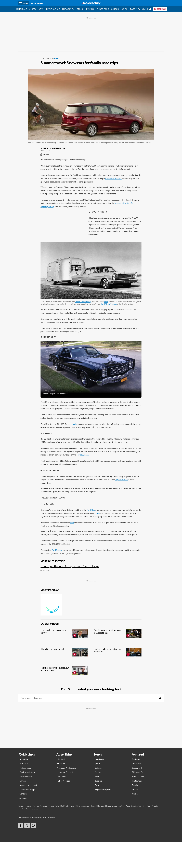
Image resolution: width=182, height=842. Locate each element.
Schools (115, 9)
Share (45, 154)
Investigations (53, 9)
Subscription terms (40, 806)
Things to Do (103, 9)
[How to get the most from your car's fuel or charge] (91, 567)
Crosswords (137, 767)
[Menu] (23, 3)
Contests (23, 793)
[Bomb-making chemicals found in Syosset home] (117, 636)
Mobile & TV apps (27, 789)
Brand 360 (61, 763)
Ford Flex (91, 510)
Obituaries (136, 763)
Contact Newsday (97, 806)
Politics (98, 772)
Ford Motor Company (83, 302)
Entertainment (138, 776)
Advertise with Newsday (135, 806)
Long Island (21, 9)
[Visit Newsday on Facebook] (20, 825)
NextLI (135, 793)
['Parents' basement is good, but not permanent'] (64, 674)
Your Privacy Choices (29, 809)
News (41, 9)
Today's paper (25, 767)
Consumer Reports (113, 178)
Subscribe (23, 763)
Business (90, 9)
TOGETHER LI (160, 9)
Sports (32, 9)
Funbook (136, 759)
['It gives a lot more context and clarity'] (64, 636)
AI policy (155, 806)
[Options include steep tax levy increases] (117, 655)
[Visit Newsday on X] (27, 825)
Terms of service (24, 806)
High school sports (103, 789)
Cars (56, 58)
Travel (135, 789)
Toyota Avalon (121, 479)
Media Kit (61, 759)
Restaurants (68, 9)
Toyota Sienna (82, 454)
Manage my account (28, 785)
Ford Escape (57, 550)
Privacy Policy (54, 806)
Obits (124, 9)
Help (148, 806)
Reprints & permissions (115, 806)
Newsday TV (134, 9)
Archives (23, 798)
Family (135, 785)
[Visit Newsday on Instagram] (33, 825)
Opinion (80, 9)
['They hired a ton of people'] (64, 655)
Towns (97, 785)
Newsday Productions (66, 767)
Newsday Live (25, 776)
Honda (74, 424)
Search (145, 9)
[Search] (160, 698)
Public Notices (63, 780)
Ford (106, 302)
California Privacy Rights (70, 806)
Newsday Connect (65, 772)
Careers (22, 780)
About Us (23, 759)
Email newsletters (27, 772)
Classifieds (47, 58)
